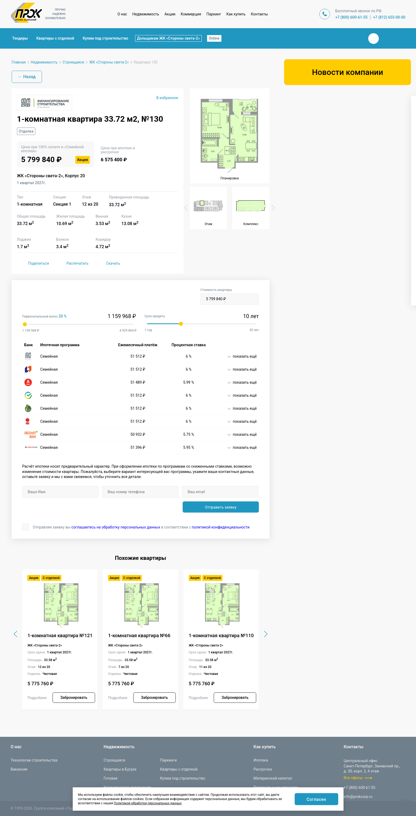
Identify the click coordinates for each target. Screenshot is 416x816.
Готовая (110, 778)
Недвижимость (145, 14)
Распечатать (71, 263)
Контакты (259, 14)
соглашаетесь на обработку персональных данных (115, 527)
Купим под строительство (105, 38)
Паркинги (168, 760)
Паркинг (214, 14)
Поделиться (33, 263)
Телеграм (386, 38)
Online (214, 38)
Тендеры (20, 38)
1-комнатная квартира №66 (139, 635)
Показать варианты (347, 291)
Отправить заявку (220, 507)
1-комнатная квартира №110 (221, 635)
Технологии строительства (34, 760)
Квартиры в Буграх (120, 769)
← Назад (27, 76)
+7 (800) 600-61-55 (351, 17)
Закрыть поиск (356, 38)
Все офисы (353, 778)
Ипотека (261, 760)
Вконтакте (373, 38)
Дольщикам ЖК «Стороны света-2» (168, 38)
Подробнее (37, 698)
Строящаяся (114, 760)
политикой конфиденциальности (220, 527)
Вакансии (19, 769)
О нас (122, 14)
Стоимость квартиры (229, 296)
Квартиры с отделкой (55, 38)
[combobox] (347, 118)
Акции (169, 14)
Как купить (236, 14)
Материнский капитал (273, 778)
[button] (264, 634)
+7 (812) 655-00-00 (389, 17)
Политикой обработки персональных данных (148, 803)
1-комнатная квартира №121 (59, 635)
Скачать (107, 263)
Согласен (316, 799)
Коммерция (191, 14)
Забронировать (73, 697)
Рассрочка (263, 769)
